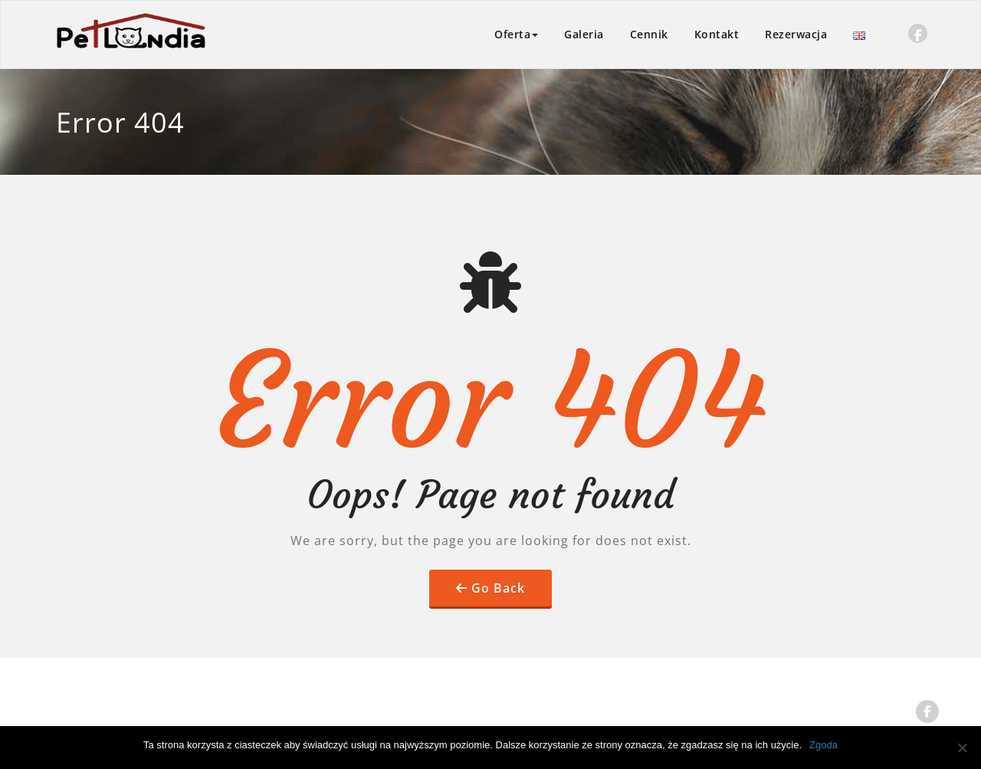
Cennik (649, 34)
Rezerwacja (796, 34)
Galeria (584, 34)
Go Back (498, 588)
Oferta (516, 34)
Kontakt (717, 34)
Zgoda (823, 745)
